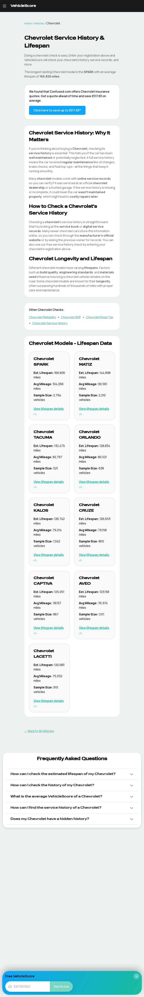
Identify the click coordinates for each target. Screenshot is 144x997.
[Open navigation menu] (4, 6)
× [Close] (136, 976)
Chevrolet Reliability (42, 317)
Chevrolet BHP (71, 317)
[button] (72, 774)
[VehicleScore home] (23, 6)
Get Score (61, 986)
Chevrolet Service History (50, 323)
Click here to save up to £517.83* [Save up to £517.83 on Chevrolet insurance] (57, 110)
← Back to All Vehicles (39, 731)
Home (28, 23)
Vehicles (39, 23)
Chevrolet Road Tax (99, 317)
